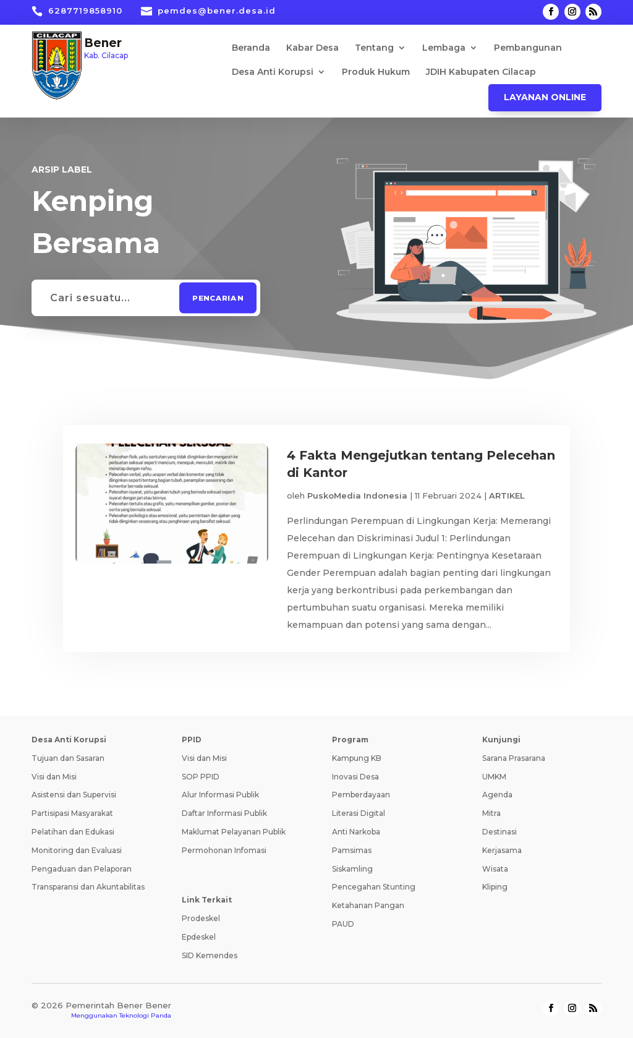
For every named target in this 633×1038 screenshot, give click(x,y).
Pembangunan (528, 48)
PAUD (343, 924)
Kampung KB (356, 758)
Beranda (251, 48)
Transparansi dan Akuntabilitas (88, 886)
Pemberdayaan (361, 794)
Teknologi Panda (145, 1015)
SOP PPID (200, 776)
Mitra (491, 813)
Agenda (497, 794)
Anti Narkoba (356, 831)
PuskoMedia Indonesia (357, 495)
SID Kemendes (209, 955)
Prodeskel (201, 918)
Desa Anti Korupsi (272, 72)
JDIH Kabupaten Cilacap (481, 72)
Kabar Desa (312, 48)
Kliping (495, 886)
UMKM (494, 776)
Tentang (374, 48)
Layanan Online (545, 97)
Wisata (495, 868)
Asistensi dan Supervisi (74, 794)
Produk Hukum (376, 72)
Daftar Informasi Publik (224, 813)
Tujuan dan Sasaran (68, 758)
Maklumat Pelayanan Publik (234, 831)
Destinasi (499, 831)
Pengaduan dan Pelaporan (82, 868)
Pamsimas (352, 850)
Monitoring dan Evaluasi (77, 850)
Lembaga (443, 48)
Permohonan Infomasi (224, 850)
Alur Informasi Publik (220, 794)
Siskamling (352, 868)
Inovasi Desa (355, 776)
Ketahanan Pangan (368, 905)
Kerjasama (502, 850)
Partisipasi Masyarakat (72, 813)
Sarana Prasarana (513, 758)
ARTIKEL (507, 495)
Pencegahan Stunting (373, 886)
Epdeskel (199, 936)
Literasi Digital (358, 813)
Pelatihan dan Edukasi (73, 831)
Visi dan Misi (54, 776)
